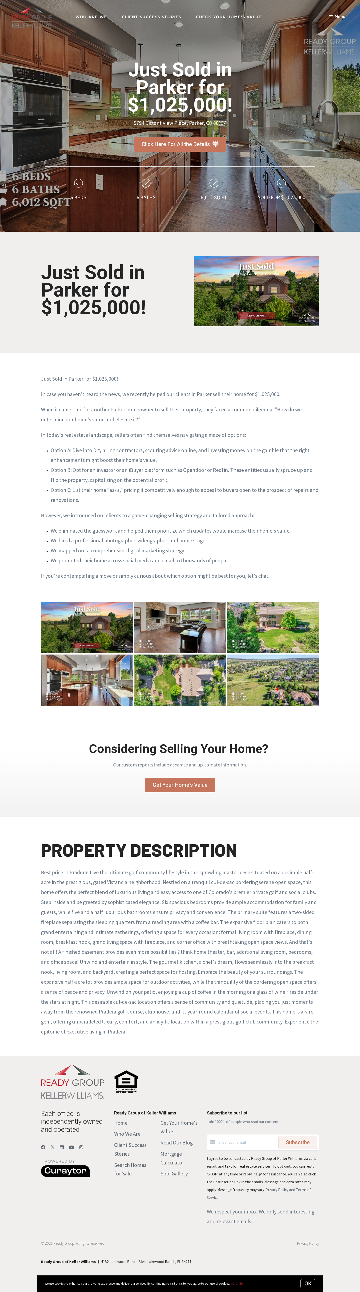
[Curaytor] (65, 1175)
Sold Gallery (174, 1173)
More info (236, 1284)
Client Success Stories (151, 17)
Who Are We (91, 17)
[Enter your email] (247, 1142)
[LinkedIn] (62, 1147)
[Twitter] (52, 1147)
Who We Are (127, 1133)
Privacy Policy (308, 1243)
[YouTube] (71, 1147)
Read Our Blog (176, 1142)
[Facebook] (43, 1147)
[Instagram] (81, 1147)
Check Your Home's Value (228, 17)
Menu (337, 17)
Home (121, 1122)
